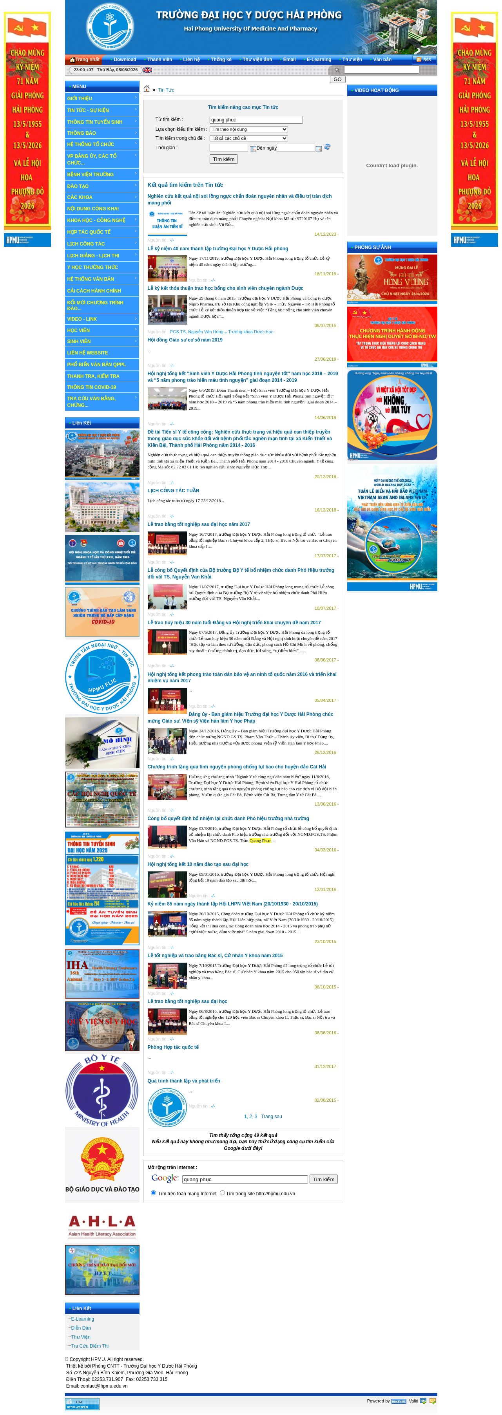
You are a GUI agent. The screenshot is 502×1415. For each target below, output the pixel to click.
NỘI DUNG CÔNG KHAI (93, 208)
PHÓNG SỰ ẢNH (373, 247)
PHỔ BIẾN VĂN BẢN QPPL (96, 364)
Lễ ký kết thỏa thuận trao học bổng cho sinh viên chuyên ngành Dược (226, 288)
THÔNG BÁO (102, 133)
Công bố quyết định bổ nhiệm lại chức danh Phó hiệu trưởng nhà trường (228, 818)
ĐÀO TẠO (102, 186)
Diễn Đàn (81, 1328)
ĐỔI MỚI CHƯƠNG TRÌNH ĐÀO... (95, 305)
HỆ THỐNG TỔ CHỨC (102, 144)
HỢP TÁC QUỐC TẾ (102, 232)
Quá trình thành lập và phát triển (184, 1081)
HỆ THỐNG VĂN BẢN (102, 279)
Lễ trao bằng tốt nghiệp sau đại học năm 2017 (199, 524)
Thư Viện (81, 1337)
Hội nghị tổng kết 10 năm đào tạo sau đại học (198, 864)
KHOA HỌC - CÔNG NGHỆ (102, 220)
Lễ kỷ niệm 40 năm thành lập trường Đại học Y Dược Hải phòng (218, 248)
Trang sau (271, 1116)
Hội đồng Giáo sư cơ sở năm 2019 (185, 340)
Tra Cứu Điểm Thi (90, 1346)
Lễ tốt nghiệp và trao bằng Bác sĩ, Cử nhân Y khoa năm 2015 (215, 955)
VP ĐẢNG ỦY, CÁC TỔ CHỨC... (102, 159)
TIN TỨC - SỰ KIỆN (102, 110)
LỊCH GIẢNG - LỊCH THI (102, 255)
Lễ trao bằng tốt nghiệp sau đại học (187, 1001)
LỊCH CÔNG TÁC (102, 243)
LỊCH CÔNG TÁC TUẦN (173, 490)
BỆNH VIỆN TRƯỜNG (102, 174)
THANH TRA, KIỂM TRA (93, 376)
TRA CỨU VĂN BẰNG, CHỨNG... (102, 401)
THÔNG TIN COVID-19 (91, 387)
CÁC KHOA (102, 197)
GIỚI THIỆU (102, 98)
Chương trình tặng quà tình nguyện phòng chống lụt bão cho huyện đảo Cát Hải (237, 767)
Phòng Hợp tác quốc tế (173, 1047)
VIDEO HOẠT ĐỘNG (377, 90)
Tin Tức (166, 90)
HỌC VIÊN (102, 330)
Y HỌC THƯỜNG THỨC (92, 267)
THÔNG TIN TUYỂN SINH (102, 122)
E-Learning (82, 1319)
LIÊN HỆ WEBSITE (87, 353)
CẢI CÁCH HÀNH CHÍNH (94, 291)
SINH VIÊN (102, 341)
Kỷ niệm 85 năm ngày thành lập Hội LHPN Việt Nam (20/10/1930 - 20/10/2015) (233, 904)
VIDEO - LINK (102, 319)
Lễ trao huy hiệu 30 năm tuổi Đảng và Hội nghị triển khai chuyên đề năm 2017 (234, 622)
